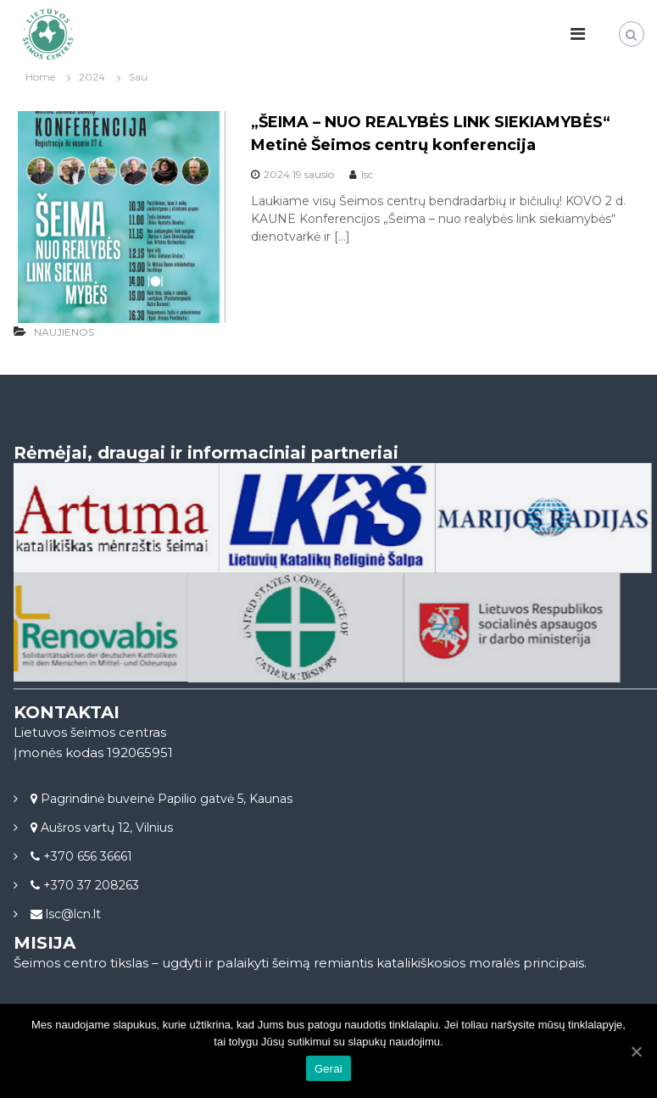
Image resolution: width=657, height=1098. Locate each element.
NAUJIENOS (64, 332)
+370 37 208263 (89, 885)
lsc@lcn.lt (71, 914)
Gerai (328, 1068)
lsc (367, 174)
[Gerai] (635, 1051)
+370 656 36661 (86, 856)
